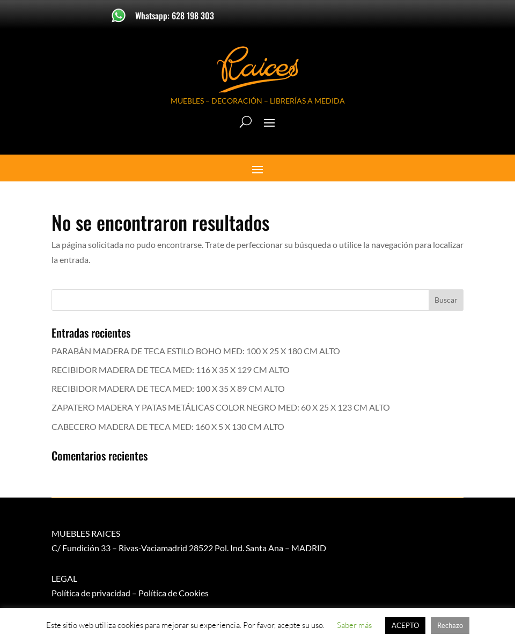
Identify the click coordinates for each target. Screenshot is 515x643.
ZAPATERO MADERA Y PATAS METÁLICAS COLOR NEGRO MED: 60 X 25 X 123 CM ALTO (221, 407)
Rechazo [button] (450, 625)
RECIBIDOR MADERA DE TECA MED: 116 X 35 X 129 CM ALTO (171, 369)
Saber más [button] (354, 625)
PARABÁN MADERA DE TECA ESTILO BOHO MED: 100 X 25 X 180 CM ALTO (196, 351)
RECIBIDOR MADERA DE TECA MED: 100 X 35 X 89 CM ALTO (168, 388)
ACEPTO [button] (405, 625)
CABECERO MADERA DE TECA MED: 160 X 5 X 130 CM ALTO (168, 426)
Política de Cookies (173, 593)
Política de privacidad (91, 593)
